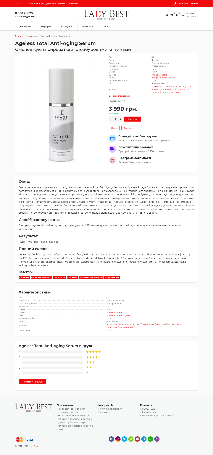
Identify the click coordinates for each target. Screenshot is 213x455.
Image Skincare (159, 75)
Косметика (25, 26)
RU (21, 4)
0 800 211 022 (24, 13)
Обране (114, 128)
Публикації (104, 412)
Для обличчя (59, 277)
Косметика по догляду (174, 86)
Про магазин (65, 405)
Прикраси (87, 26)
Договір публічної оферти (72, 422)
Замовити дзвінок (24, 16)
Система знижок (35, 3)
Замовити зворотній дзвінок (157, 415)
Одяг (105, 26)
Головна (19, 36)
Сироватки (166, 89)
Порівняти (128, 128)
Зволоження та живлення (91, 277)
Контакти (73, 3)
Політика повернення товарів (74, 418)
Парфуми (46, 26)
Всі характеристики (119, 96)
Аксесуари (67, 26)
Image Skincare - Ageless (164, 77)
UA (17, 4)
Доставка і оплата (55, 3)
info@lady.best (148, 412)
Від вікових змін (171, 92)
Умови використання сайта (73, 415)
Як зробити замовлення (71, 408)
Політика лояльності (110, 408)
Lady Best (33, 446)
